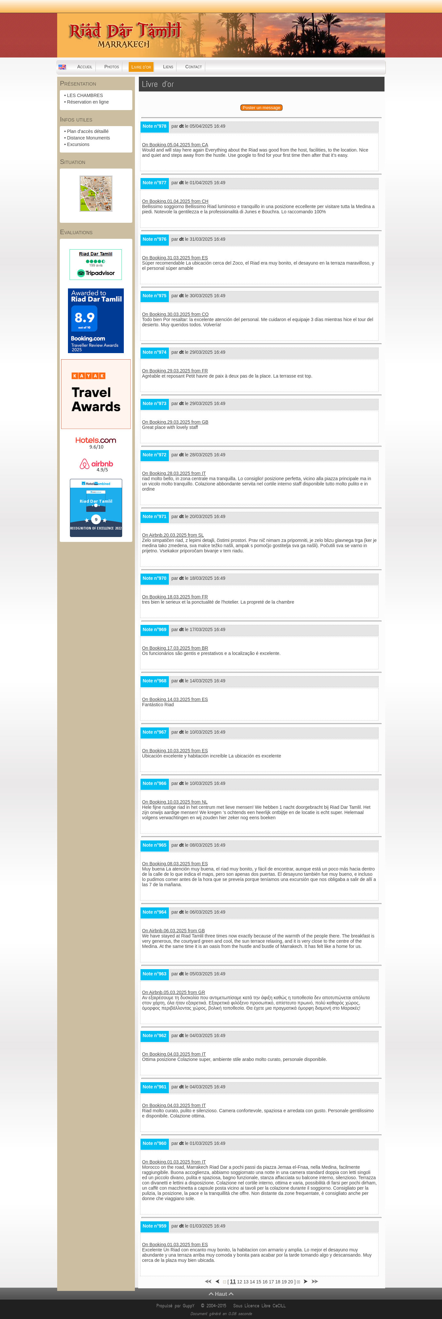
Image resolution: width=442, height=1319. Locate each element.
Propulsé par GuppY (176, 1306)
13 (246, 1281)
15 (258, 1281)
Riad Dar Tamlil (96, 501)
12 (239, 1281)
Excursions (78, 144)
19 (284, 1281)
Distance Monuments (88, 137)
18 (277, 1281)
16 (265, 1281)
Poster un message (261, 107)
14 (252, 1281)
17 (271, 1281)
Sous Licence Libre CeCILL (260, 1306)
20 (290, 1281)
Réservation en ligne (88, 102)
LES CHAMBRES (85, 95)
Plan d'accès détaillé (87, 131)
